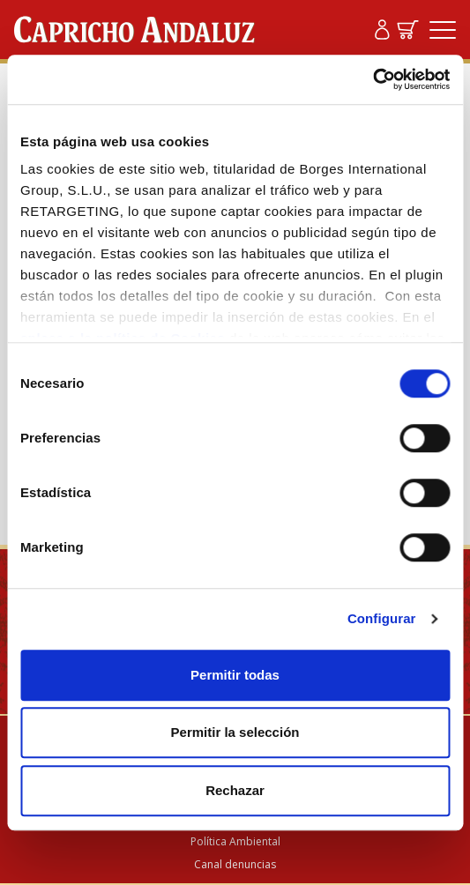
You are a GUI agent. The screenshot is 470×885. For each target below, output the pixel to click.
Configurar (381, 618)
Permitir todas (235, 674)
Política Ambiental (235, 841)
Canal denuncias (235, 864)
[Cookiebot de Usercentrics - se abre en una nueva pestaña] (372, 79)
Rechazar (235, 790)
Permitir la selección (235, 732)
